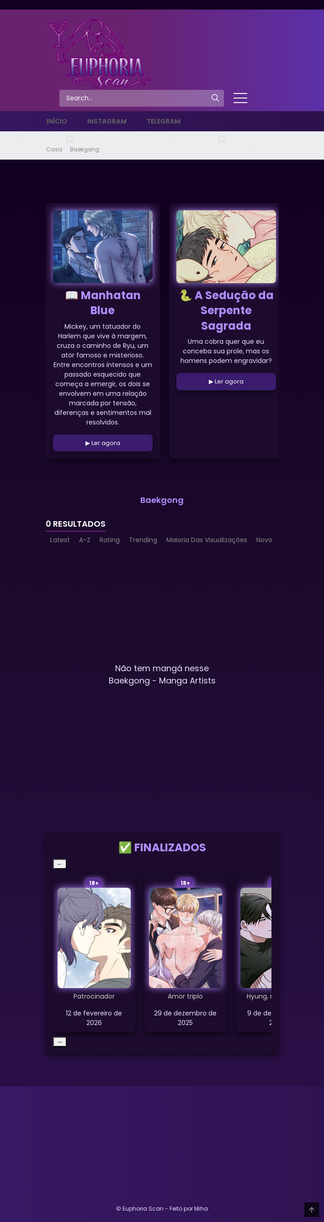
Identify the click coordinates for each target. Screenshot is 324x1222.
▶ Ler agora (102, 443)
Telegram (164, 121)
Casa (54, 149)
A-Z (84, 539)
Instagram (107, 121)
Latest (60, 539)
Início (57, 121)
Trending (143, 539)
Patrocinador (94, 996)
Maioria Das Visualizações (206, 539)
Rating (110, 539)
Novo (264, 539)
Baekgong (84, 149)
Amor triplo (185, 996)
